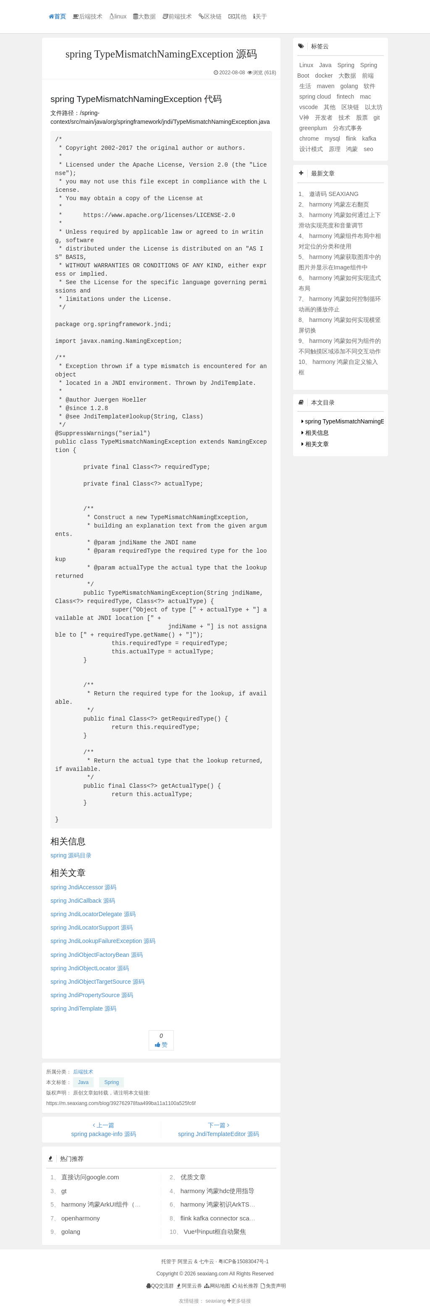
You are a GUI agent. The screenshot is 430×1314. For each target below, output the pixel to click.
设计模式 (312, 149)
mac (365, 96)
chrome (310, 138)
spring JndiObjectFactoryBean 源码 (96, 954)
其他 (237, 16)
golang (70, 1231)
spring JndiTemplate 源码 (83, 1008)
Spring (111, 1082)
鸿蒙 (352, 149)
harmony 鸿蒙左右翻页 (339, 204)
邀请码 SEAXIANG (333, 194)
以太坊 (374, 107)
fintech (346, 96)
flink (352, 138)
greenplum (314, 128)
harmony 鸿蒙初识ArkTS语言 (221, 1204)
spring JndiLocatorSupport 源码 (91, 927)
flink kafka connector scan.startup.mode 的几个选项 (253, 1218)
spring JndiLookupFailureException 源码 (102, 941)
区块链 (210, 16)
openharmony (80, 1218)
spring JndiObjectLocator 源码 (89, 968)
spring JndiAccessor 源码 (83, 887)
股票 (363, 117)
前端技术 (177, 16)
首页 (57, 16)
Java (83, 1082)
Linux (307, 65)
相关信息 (315, 432)
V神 (305, 117)
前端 (368, 75)
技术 (345, 117)
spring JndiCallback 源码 (82, 900)
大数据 (144, 16)
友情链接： (191, 1301)
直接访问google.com (90, 1177)
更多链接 (239, 1301)
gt (64, 1190)
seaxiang (216, 1301)
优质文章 (193, 1177)
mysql (333, 138)
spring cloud (316, 96)
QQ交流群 (160, 1286)
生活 (306, 86)
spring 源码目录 (71, 855)
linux (117, 16)
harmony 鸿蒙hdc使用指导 (218, 1190)
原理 (335, 149)
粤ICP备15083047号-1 (243, 1261)
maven (326, 86)
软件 (369, 86)
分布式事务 (347, 128)
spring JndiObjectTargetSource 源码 (97, 981)
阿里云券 (189, 1286)
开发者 (324, 117)
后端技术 (87, 16)
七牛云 (206, 1261)
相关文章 (315, 444)
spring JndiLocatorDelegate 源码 (92, 914)
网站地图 (216, 1286)
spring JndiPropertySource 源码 (91, 995)
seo (368, 149)
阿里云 (185, 1261)
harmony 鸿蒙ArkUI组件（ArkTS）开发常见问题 (129, 1204)
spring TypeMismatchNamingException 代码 (361, 421)
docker (324, 75)
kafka (369, 138)
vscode (309, 107)
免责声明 (273, 1286)
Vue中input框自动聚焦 (215, 1231)
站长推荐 (244, 1286)
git (377, 117)
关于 (260, 16)
